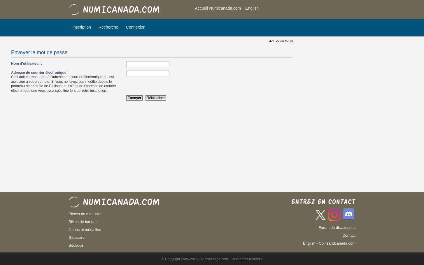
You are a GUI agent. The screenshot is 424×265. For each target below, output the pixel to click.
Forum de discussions (337, 227)
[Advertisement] (308, 10)
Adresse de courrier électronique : (40, 73)
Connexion (136, 27)
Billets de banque (83, 222)
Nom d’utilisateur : (26, 64)
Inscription (81, 27)
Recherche (108, 27)
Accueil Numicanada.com (218, 8)
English (252, 8)
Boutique (76, 245)
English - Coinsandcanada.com (329, 243)
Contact (348, 235)
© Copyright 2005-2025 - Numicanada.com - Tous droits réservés (212, 259)
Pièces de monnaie (85, 214)
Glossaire (77, 237)
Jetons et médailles (85, 229)
